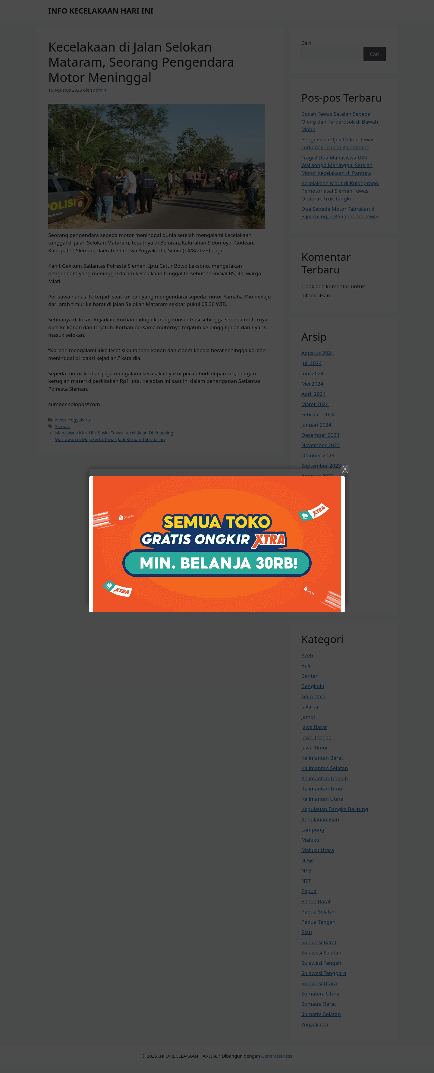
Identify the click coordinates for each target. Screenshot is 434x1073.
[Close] (217, 536)
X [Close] (345, 469)
